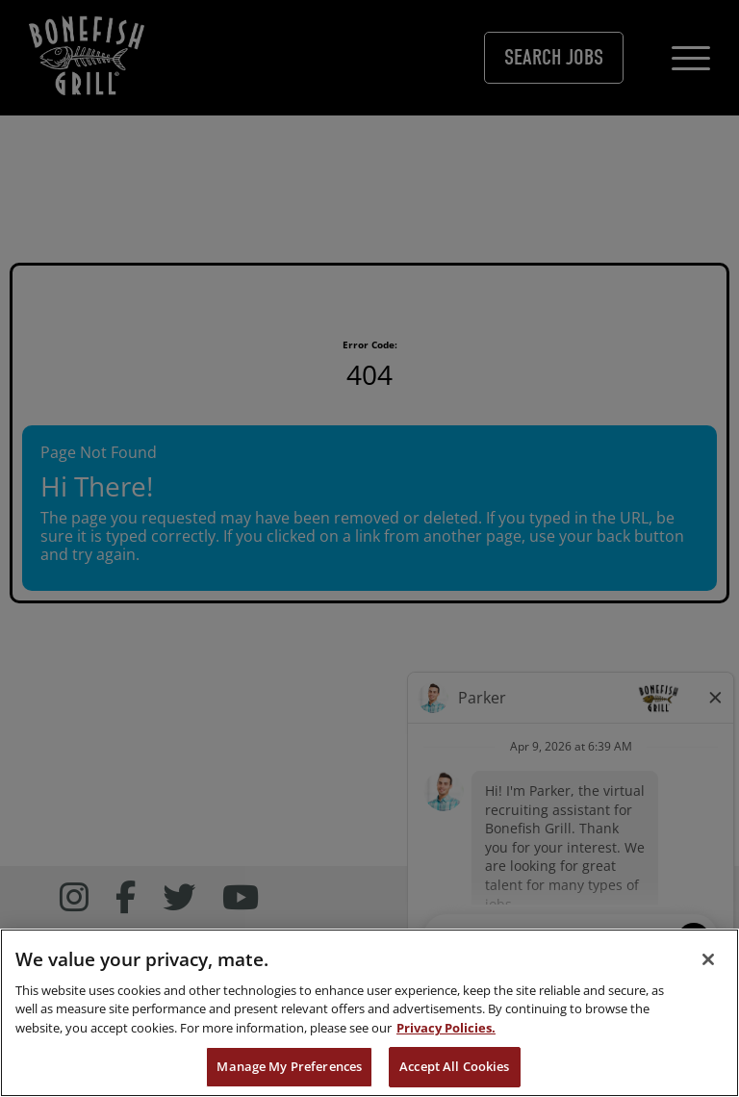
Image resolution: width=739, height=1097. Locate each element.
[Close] (708, 959)
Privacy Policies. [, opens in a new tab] (446, 1027)
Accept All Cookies (454, 1066)
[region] (369, 1013)
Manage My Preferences (289, 1066)
